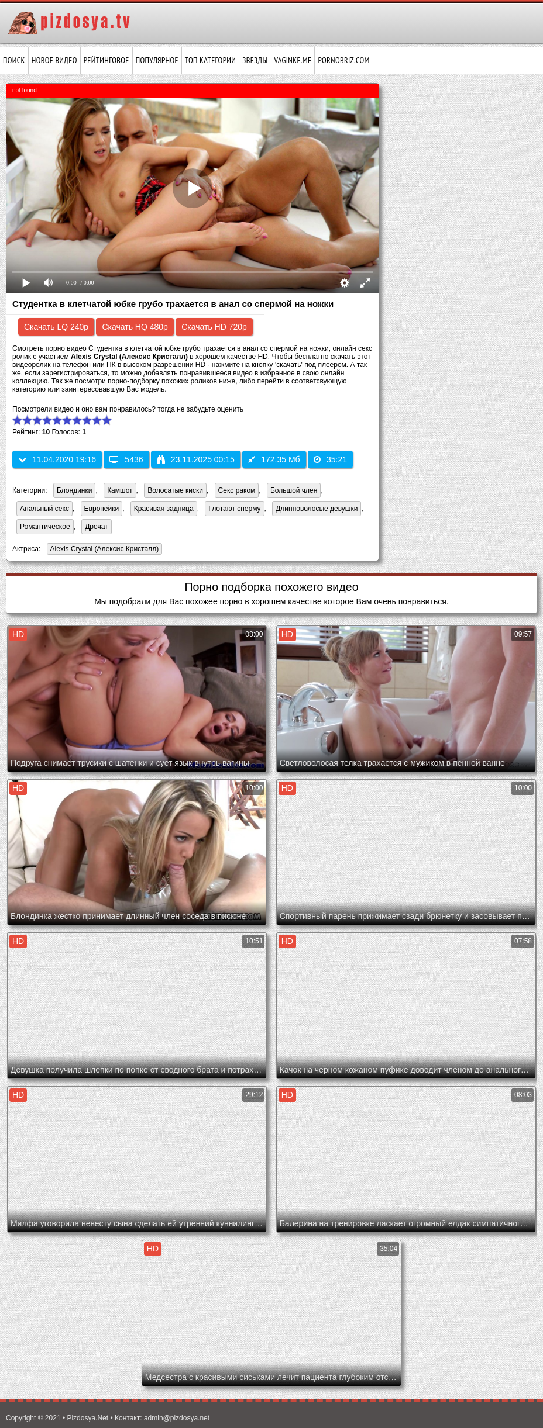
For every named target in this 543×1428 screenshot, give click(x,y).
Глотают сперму (234, 508)
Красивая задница (164, 508)
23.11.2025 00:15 (196, 459)
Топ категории (210, 60)
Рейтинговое (106, 60)
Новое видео (54, 60)
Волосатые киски (175, 490)
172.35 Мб (274, 459)
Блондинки (74, 490)
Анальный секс (44, 508)
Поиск (14, 60)
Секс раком (237, 490)
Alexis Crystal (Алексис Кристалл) (103, 550)
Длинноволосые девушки (317, 508)
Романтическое (45, 527)
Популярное (157, 60)
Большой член (293, 490)
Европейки (101, 508)
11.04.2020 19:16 (57, 459)
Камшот (119, 490)
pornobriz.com (343, 60)
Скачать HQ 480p (134, 326)
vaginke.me (293, 60)
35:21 (330, 459)
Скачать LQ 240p (56, 326)
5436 (126, 459)
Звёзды (254, 60)
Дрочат (96, 527)
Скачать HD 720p (214, 326)
